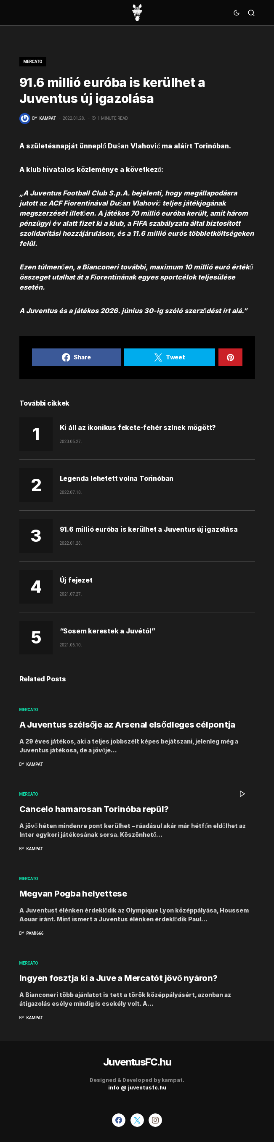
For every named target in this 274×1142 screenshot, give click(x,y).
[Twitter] (137, 1120)
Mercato (33, 61)
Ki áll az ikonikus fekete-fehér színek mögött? (138, 427)
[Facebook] (118, 1120)
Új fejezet (76, 580)
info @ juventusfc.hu (137, 1087)
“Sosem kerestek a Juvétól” (107, 631)
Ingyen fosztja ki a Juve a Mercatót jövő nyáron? (118, 978)
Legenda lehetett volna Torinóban (117, 478)
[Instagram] (155, 1120)
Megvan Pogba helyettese (73, 894)
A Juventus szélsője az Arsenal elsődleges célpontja (127, 725)
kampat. (173, 1080)
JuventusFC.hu (137, 1062)
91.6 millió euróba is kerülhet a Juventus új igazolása (149, 529)
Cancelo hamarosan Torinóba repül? (94, 809)
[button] (236, 12)
